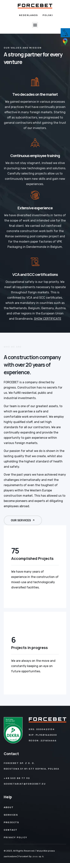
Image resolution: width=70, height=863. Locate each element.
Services (11, 815)
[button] (35, 25)
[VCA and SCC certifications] (35, 261)
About (9, 807)
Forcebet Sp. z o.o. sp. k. (31, 856)
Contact (10, 830)
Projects (11, 822)
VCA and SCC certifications (35, 274)
